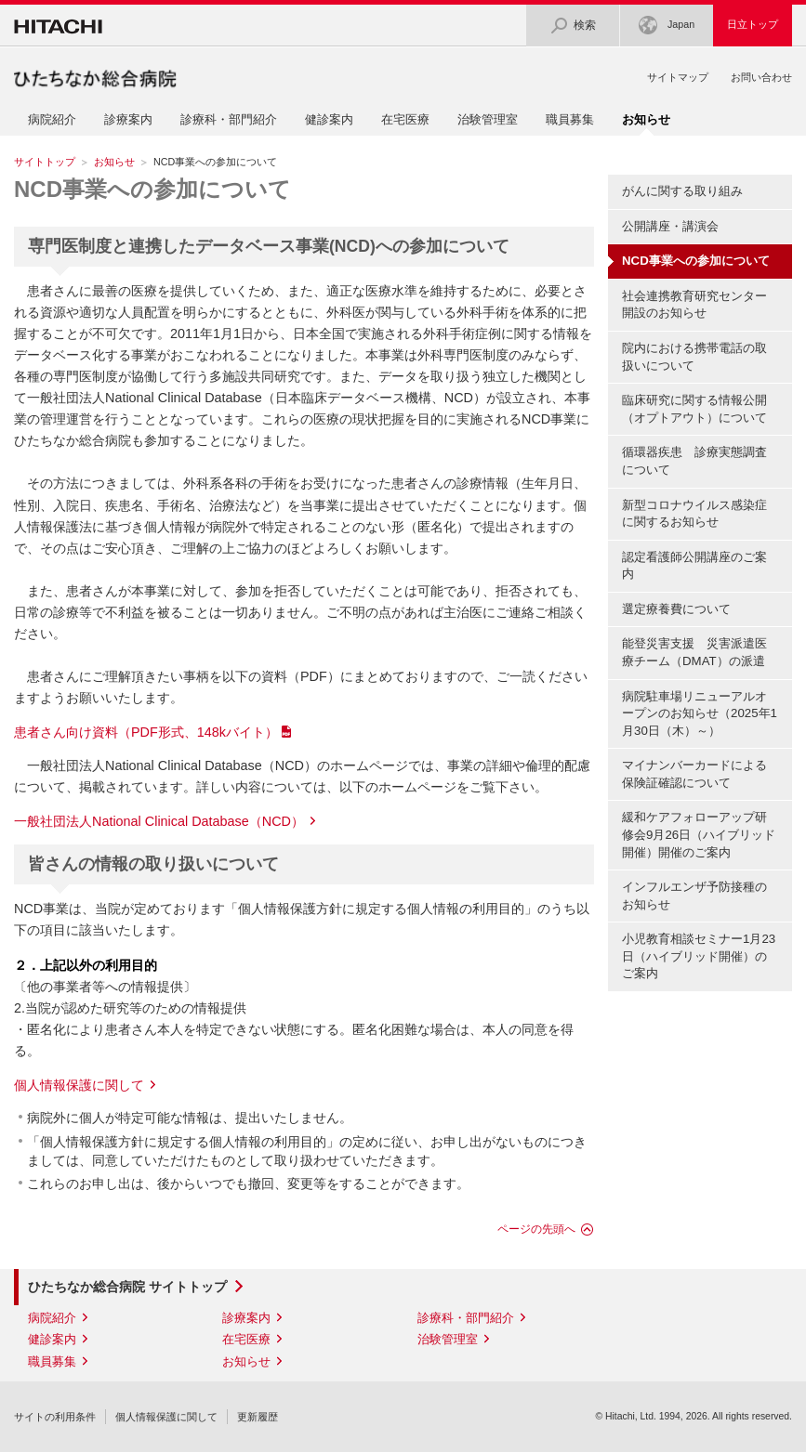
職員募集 (570, 119)
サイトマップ (677, 77)
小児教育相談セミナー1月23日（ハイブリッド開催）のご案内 (698, 956)
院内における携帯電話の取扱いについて (694, 357)
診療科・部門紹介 (228, 119)
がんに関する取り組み (682, 191)
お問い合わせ (761, 77)
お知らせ (114, 161)
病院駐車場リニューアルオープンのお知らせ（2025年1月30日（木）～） (699, 713)
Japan (666, 25)
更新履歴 (257, 1416)
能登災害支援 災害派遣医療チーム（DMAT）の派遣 (694, 652)
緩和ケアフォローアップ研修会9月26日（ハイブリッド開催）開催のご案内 (698, 834)
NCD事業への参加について (152, 189)
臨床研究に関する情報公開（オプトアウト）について (694, 409)
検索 (572, 25)
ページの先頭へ (536, 1229)
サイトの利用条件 (55, 1416)
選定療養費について (676, 609)
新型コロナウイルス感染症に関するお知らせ (694, 514)
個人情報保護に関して (79, 1085)
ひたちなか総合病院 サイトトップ (127, 1286)
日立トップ (752, 24)
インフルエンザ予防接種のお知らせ (694, 895)
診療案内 (128, 119)
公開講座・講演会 (670, 226)
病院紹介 (52, 119)
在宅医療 (405, 119)
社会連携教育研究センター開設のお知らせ (694, 304)
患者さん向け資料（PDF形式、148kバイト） (146, 732)
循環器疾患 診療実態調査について (694, 461)
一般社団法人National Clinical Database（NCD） (159, 821)
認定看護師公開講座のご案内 (694, 566)
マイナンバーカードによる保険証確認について (694, 774)
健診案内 (329, 119)
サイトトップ (44, 161)
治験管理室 (487, 119)
